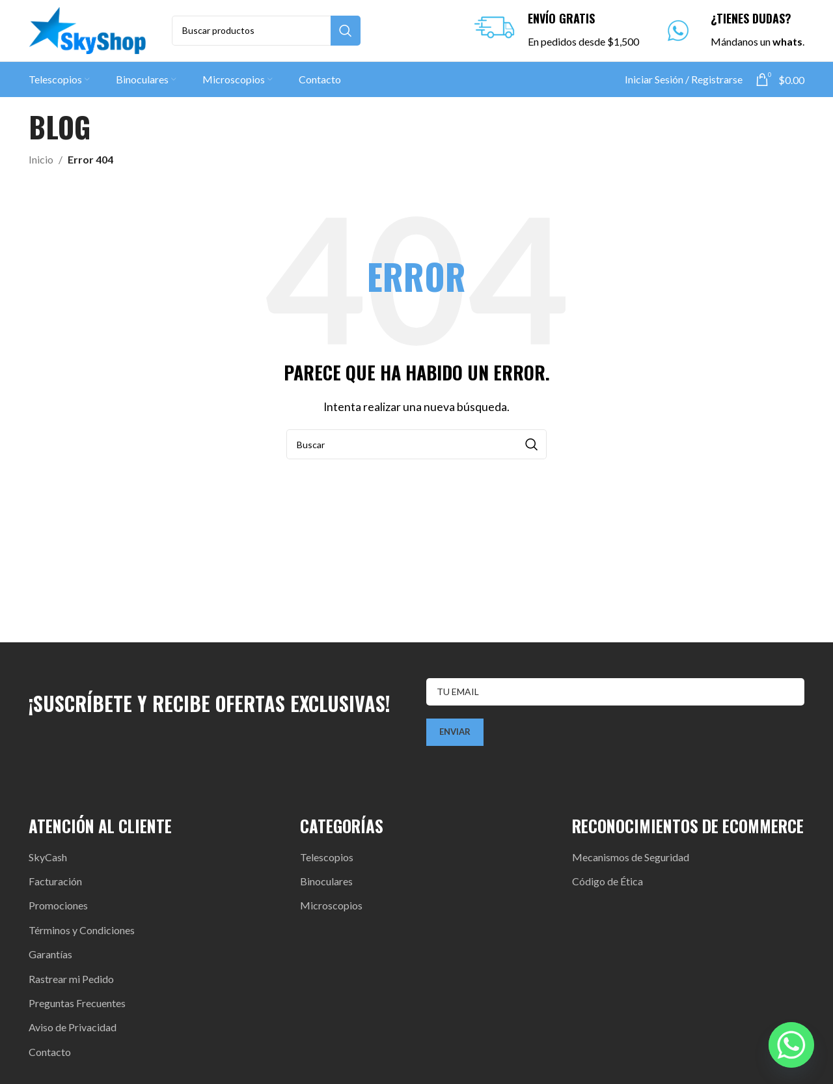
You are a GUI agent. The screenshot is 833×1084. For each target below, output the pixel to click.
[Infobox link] (553, 33)
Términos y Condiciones (82, 934)
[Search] (266, 33)
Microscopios (331, 910)
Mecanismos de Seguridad (630, 861)
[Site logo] (87, 31)
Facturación (55, 885)
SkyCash (48, 861)
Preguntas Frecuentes (77, 1007)
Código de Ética (607, 885)
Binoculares (326, 885)
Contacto (50, 1055)
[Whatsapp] (791, 1045)
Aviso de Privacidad (72, 1031)
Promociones (58, 910)
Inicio (41, 163)
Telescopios (326, 861)
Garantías (50, 958)
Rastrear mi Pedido (71, 983)
